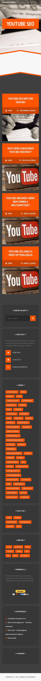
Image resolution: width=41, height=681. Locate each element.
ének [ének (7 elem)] (18, 526)
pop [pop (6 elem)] (8, 556)
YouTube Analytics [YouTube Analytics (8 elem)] (13, 471)
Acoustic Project (9, 2)
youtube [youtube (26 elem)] (9, 466)
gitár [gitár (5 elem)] (8, 409)
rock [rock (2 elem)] (15, 556)
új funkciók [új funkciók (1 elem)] (24, 497)
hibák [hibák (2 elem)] (9, 418)
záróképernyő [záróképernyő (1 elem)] (11, 493)
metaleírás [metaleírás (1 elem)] (10, 445)
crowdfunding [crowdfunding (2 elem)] (27, 401)
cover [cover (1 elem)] (19, 396)
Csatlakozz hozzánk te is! (17, 619)
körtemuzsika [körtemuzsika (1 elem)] (11, 522)
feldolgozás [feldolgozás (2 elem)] (11, 405)
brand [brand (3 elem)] (23, 392)
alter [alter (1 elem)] (9, 547)
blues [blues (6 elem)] (27, 547)
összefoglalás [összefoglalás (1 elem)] (12, 497)
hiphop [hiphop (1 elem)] (19, 551)
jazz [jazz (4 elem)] (27, 551)
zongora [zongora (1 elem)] (10, 526)
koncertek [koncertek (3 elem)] (10, 423)
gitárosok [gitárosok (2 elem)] (18, 409)
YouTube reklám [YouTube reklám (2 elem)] (12, 480)
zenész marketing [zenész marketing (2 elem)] (13, 488)
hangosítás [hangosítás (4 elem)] (24, 414)
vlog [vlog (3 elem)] (23, 462)
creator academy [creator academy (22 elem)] (12, 401)
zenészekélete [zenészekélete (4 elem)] (19, 484)
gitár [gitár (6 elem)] (8, 518)
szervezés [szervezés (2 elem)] (10, 458)
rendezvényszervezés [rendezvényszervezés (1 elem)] (14, 453)
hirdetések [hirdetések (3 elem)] (18, 418)
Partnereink (12, 638)
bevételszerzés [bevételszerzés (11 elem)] (12, 392)
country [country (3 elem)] (10, 551)
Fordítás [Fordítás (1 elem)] (22, 405)
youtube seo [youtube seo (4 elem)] (26, 480)
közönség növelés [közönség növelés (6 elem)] (13, 436)
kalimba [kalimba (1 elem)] (17, 518)
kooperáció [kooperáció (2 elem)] (26, 427)
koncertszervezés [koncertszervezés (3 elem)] (13, 427)
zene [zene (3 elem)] (8, 484)
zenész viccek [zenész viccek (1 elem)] (27, 488)
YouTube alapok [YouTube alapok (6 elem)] (22, 466)
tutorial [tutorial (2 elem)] (20, 458)
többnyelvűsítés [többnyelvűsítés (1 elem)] (12, 462)
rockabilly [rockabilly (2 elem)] (24, 556)
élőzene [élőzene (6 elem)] (23, 493)
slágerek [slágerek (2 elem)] (28, 453)
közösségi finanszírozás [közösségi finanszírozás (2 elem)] (15, 440)
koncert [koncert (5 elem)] (29, 418)
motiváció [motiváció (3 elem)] (21, 445)
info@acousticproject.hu (20, 367)
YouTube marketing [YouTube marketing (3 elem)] (13, 475)
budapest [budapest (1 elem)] (10, 396)
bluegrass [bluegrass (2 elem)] (18, 547)
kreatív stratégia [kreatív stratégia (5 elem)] (12, 431)
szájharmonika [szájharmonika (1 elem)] (25, 522)
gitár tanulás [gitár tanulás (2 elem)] (11, 414)
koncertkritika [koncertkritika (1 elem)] (23, 423)
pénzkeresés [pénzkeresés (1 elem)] (11, 449)
